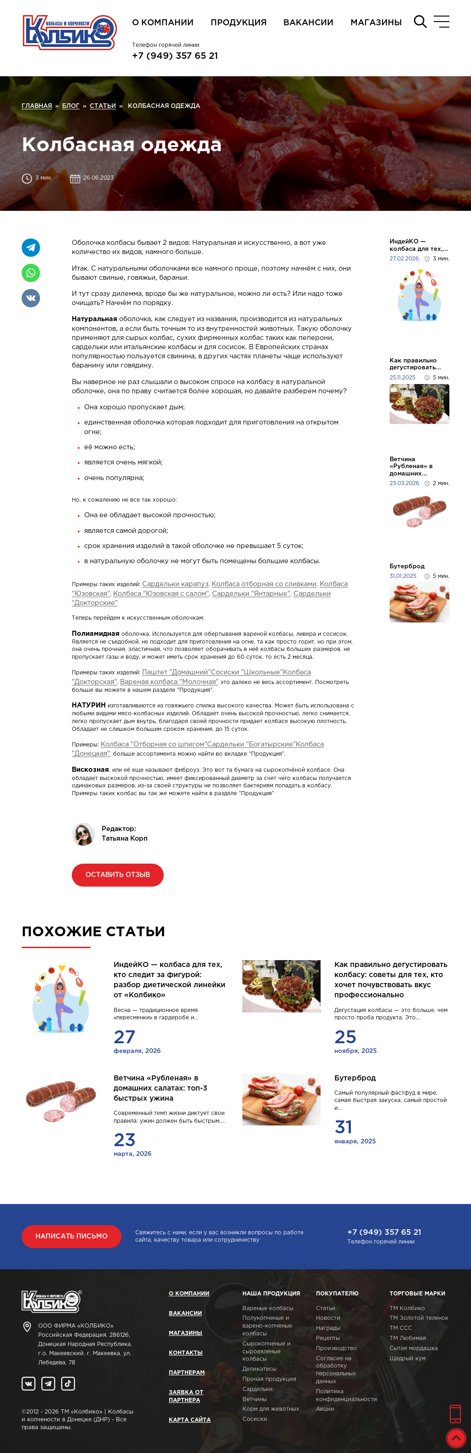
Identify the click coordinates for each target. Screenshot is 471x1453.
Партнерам (187, 1372)
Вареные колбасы (267, 1308)
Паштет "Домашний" (176, 672)
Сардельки (257, 1389)
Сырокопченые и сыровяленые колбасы (266, 1351)
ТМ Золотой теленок (419, 1318)
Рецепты (328, 1338)
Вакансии (308, 23)
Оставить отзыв (118, 875)
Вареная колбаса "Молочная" (169, 682)
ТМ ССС (401, 1328)
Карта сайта (190, 1420)
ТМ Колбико (407, 1308)
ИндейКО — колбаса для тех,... (419, 245)
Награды (328, 1328)
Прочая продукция (269, 1379)
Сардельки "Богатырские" (251, 744)
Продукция (239, 23)
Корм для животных (270, 1409)
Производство (336, 1348)
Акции (325, 1409)
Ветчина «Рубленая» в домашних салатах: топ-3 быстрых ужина (160, 1088)
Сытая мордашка (414, 1348)
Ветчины (254, 1399)
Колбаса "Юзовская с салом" (161, 594)
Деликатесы (259, 1369)
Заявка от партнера (186, 1396)
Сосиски (254, 1419)
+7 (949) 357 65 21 (175, 56)
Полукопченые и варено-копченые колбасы (267, 1326)
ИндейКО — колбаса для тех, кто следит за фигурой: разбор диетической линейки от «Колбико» (169, 980)
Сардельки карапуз (175, 584)
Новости (328, 1318)
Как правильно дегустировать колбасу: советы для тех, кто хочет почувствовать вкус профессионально (391, 980)
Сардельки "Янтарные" (251, 594)
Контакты (186, 1353)
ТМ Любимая (408, 1338)
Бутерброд (407, 566)
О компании (163, 23)
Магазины (376, 23)
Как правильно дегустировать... (415, 364)
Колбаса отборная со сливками (264, 584)
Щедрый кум (407, 1358)
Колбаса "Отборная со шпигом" (154, 744)
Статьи (325, 1308)
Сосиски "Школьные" (247, 672)
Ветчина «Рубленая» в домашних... (411, 467)
